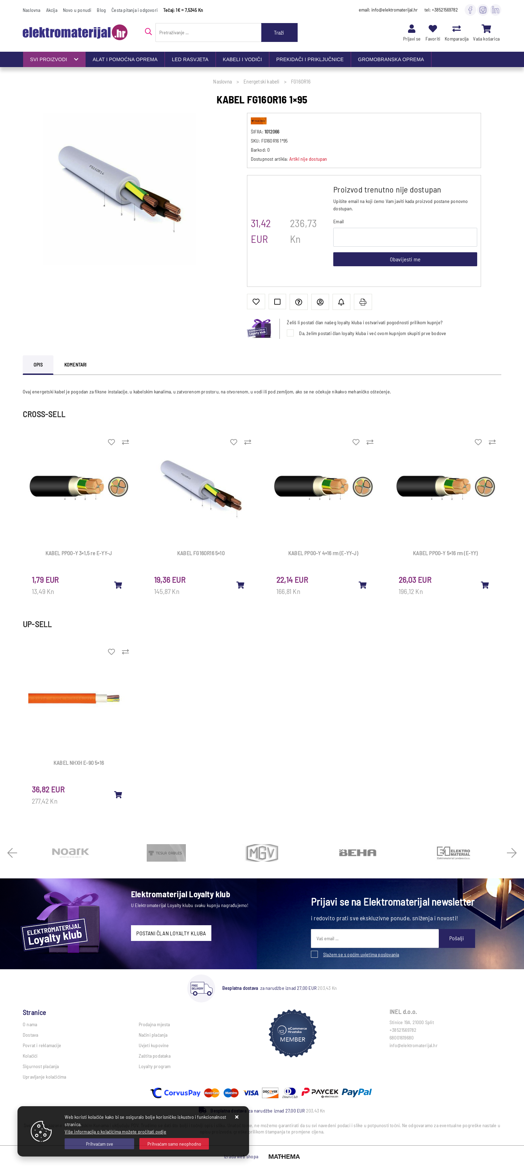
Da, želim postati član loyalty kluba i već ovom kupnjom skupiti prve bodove (372, 333)
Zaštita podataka (154, 1056)
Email (338, 221)
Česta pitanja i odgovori (134, 10)
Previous (12, 852)
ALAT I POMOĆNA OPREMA (125, 59)
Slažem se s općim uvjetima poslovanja (361, 954)
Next (511, 852)
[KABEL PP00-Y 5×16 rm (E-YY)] (485, 585)
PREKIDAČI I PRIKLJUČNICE (310, 59)
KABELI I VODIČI (242, 59)
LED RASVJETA (190, 59)
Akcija (51, 10)
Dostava (30, 1035)
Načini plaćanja (153, 1035)
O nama (30, 1024)
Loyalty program (155, 1066)
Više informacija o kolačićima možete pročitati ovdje (115, 1132)
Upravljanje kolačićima (44, 1077)
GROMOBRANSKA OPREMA (391, 59)
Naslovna (32, 10)
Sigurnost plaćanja (41, 1066)
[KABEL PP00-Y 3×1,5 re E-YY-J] (118, 585)
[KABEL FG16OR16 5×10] (241, 585)
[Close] (99, 1143)
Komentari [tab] (75, 365)
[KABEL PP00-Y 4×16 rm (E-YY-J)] (363, 585)
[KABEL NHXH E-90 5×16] (118, 795)
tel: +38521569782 (441, 10)
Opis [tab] (38, 365)
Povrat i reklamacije (42, 1045)
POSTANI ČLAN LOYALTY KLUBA (171, 933)
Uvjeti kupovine (154, 1045)
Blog (101, 10)
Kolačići (30, 1056)
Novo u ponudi (77, 10)
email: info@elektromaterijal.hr (388, 10)
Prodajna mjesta (154, 1024)
